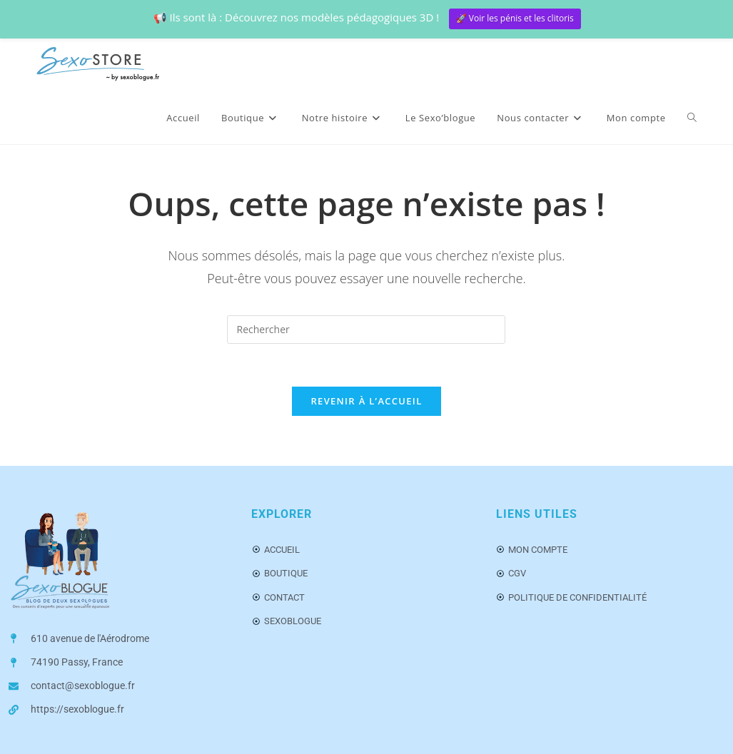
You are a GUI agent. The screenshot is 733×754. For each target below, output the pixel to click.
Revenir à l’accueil (366, 400)
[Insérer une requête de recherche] (366, 329)
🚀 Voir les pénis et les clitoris (515, 18)
